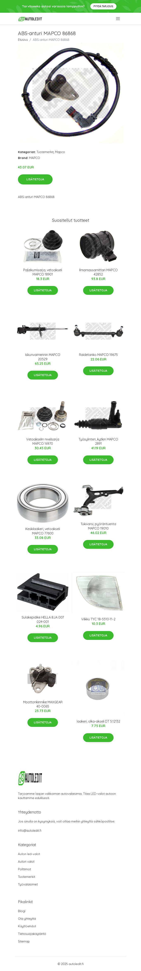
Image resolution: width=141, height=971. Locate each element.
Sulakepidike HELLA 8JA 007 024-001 (43, 619)
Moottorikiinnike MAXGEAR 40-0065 (42, 704)
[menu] (118, 19)
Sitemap (24, 941)
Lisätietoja (35, 179)
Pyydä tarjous (103, 6)
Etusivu (23, 40)
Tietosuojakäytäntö (32, 934)
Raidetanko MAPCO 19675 (98, 355)
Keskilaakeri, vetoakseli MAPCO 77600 (42, 531)
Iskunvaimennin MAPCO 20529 (42, 357)
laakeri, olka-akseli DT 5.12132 (98, 721)
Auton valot (26, 861)
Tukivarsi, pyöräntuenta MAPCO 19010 (98, 526)
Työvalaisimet (28, 884)
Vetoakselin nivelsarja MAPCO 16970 (42, 441)
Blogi (21, 911)
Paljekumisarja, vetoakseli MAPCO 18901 (42, 272)
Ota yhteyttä (27, 919)
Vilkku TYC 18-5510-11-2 (98, 619)
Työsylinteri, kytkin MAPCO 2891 (98, 441)
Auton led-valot (29, 854)
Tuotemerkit (45, 152)
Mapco (60, 152)
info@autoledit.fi (29, 831)
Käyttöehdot (27, 926)
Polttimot (24, 869)
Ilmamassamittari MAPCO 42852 (98, 272)
